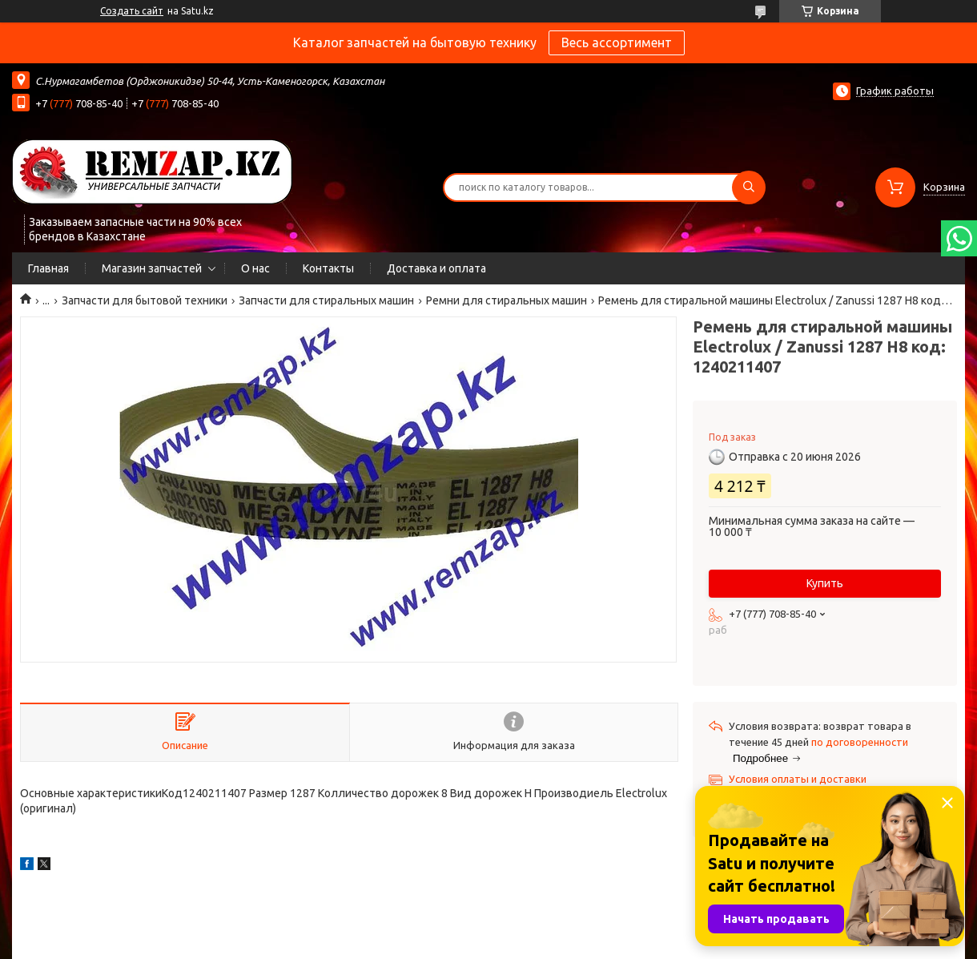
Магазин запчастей (152, 268)
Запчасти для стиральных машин (326, 300)
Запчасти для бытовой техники (144, 300)
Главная (48, 268)
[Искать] (749, 187)
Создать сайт (131, 11)
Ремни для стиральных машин (506, 300)
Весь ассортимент (616, 42)
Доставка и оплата (436, 268)
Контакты (328, 268)
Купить (824, 583)
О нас (255, 268)
